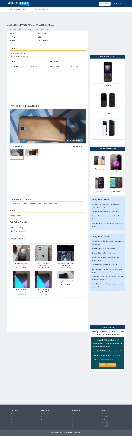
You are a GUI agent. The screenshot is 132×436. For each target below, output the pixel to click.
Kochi (73, 423)
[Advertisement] (66, 17)
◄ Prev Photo (17, 146)
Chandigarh (75, 420)
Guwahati (74, 426)
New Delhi (44, 414)
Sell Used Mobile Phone (17, 9)
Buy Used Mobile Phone (39, 9)
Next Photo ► (77, 146)
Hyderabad (14, 426)
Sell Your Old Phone (107, 327)
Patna (73, 414)
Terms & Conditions (107, 423)
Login (117, 4)
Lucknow (44, 417)
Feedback (109, 417)
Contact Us (105, 420)
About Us (104, 414)
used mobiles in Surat (49, 204)
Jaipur (43, 426)
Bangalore (14, 414)
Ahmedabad (44, 423)
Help (103, 417)
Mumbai (13, 417)
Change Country (106, 426)
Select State (104, 4)
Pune (12, 420)
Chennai (13, 423)
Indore (73, 417)
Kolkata (43, 420)
